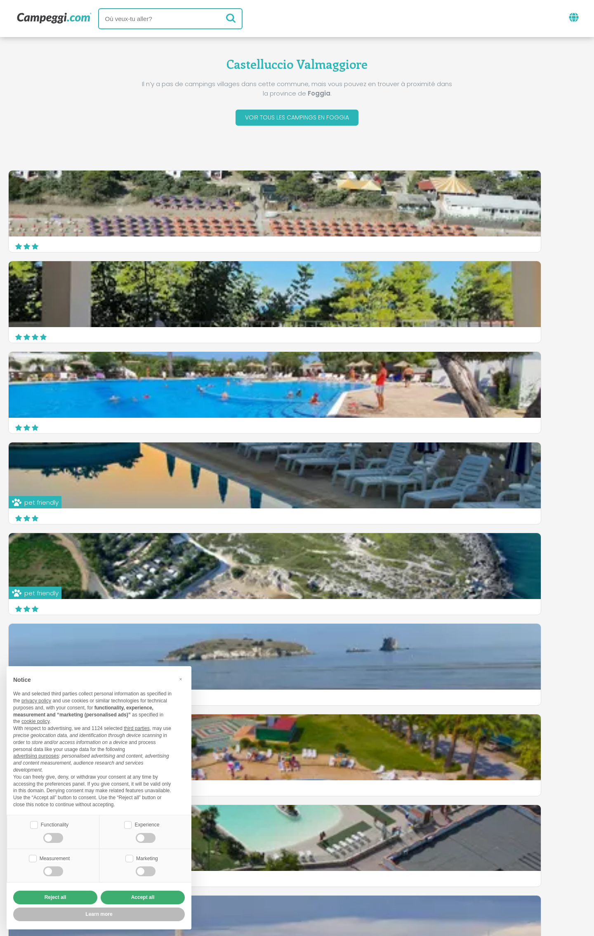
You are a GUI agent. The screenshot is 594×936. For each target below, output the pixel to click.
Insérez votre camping (279, 868)
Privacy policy (258, 882)
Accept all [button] (143, 897)
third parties (137, 727)
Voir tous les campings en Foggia (297, 119)
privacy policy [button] (36, 700)
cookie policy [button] (35, 720)
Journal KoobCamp (319, 833)
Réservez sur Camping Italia (380, 868)
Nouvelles (256, 833)
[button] (180, 678)
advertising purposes (36, 755)
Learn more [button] (98, 914)
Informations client (327, 882)
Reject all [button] (55, 897)
